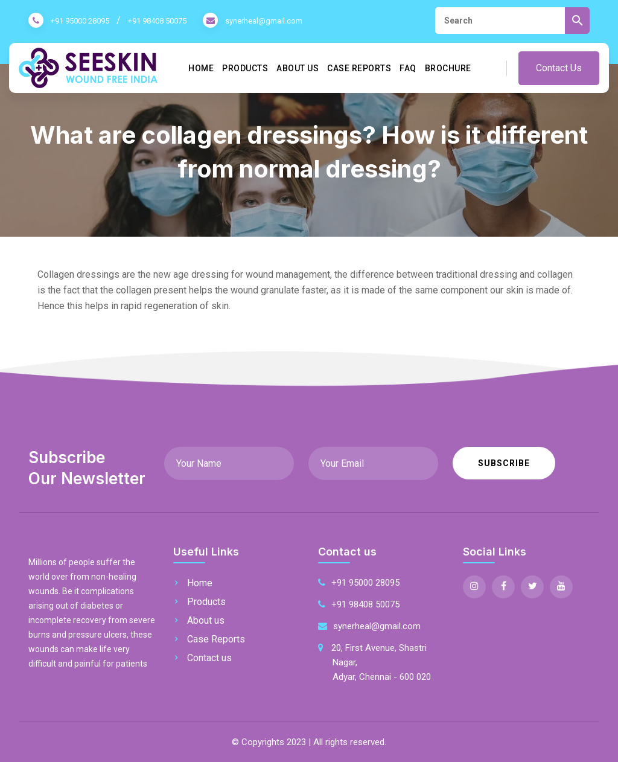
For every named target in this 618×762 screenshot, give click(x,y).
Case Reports (359, 68)
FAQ (408, 68)
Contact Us (559, 68)
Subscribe (504, 463)
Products (245, 68)
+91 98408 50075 (157, 20)
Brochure (448, 68)
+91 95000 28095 (80, 20)
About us (297, 68)
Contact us (209, 658)
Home (201, 68)
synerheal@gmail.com (263, 20)
